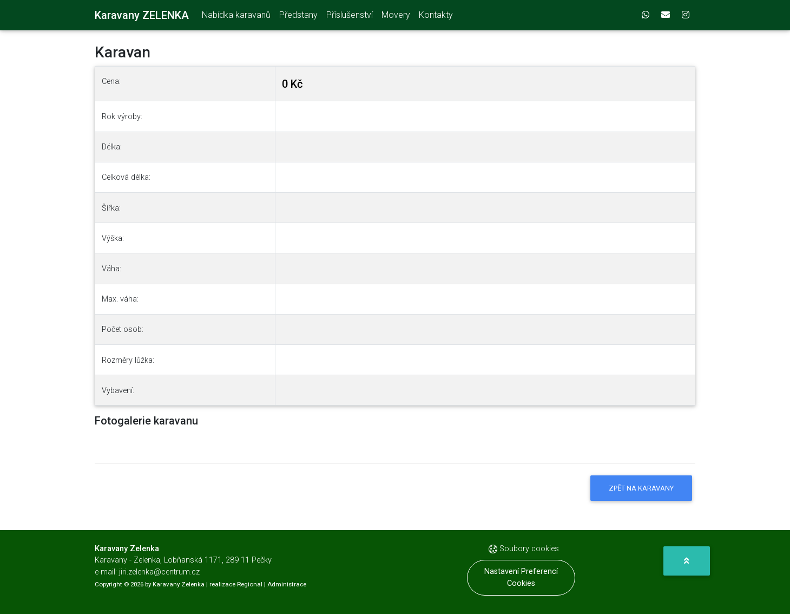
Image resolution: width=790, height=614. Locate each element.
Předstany (298, 17)
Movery (395, 17)
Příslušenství (349, 17)
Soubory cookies (524, 548)
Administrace (286, 584)
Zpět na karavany (641, 488)
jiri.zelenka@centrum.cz (159, 572)
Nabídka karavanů (236, 17)
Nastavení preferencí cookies (521, 577)
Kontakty (436, 17)
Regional (249, 584)
